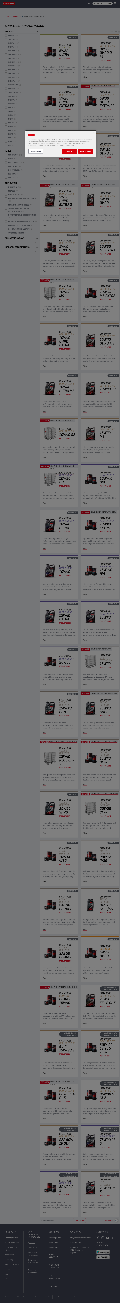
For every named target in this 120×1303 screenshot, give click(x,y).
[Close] (93, 133)
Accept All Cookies (85, 151)
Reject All (69, 151)
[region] (60, 143)
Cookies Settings (36, 151)
